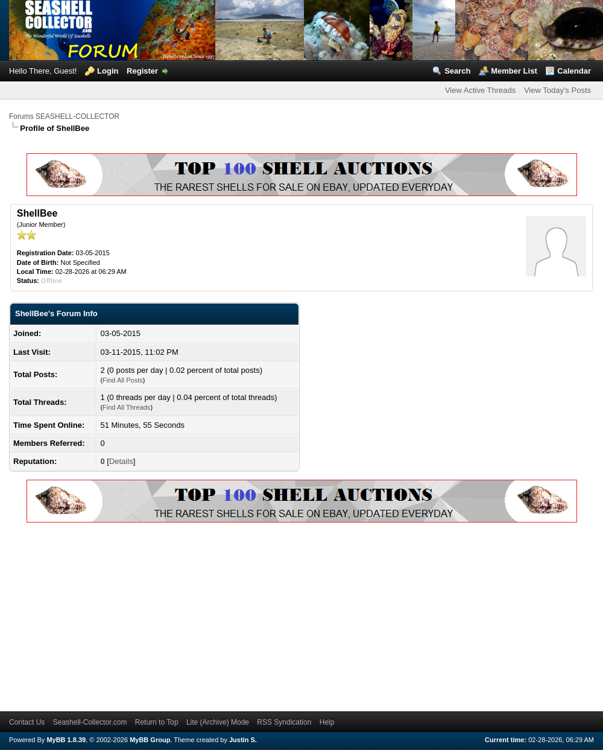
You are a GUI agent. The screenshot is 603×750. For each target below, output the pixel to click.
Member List (514, 70)
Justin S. (243, 739)
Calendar (574, 70)
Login (107, 70)
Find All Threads (126, 407)
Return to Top (156, 722)
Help (327, 722)
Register (142, 70)
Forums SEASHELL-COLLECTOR (64, 116)
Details (121, 461)
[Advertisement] (193, 614)
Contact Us (27, 722)
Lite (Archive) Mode (217, 722)
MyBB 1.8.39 (66, 739)
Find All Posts (123, 380)
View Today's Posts (557, 90)
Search (457, 70)
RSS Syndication (284, 722)
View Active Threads (480, 90)
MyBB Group (150, 739)
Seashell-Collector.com (90, 722)
